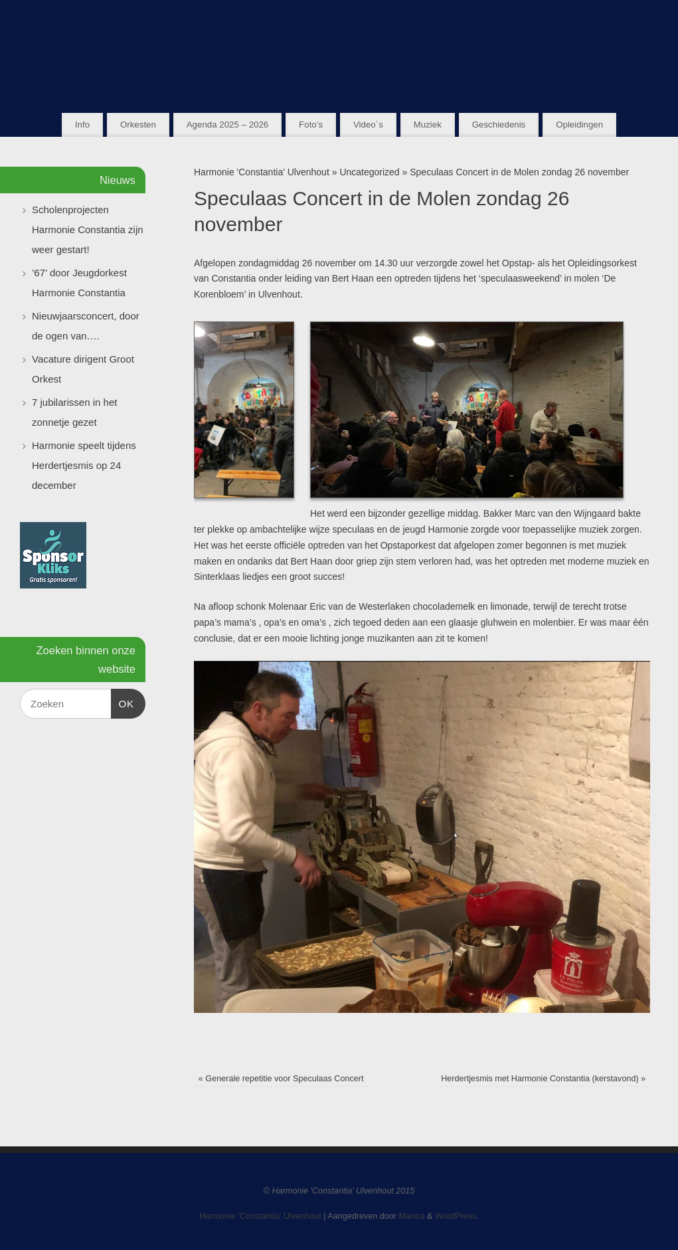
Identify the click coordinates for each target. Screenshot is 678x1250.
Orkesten (138, 125)
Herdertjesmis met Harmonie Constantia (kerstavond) (543, 1078)
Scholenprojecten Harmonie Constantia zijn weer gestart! (87, 229)
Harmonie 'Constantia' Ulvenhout (261, 172)
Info (82, 125)
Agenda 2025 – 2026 (227, 125)
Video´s (368, 125)
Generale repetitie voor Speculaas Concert (281, 1078)
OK (123, 702)
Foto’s (311, 125)
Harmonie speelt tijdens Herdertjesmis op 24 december (84, 465)
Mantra (411, 1216)
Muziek (428, 125)
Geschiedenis (499, 125)
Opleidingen (579, 125)
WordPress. (457, 1216)
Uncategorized (369, 172)
